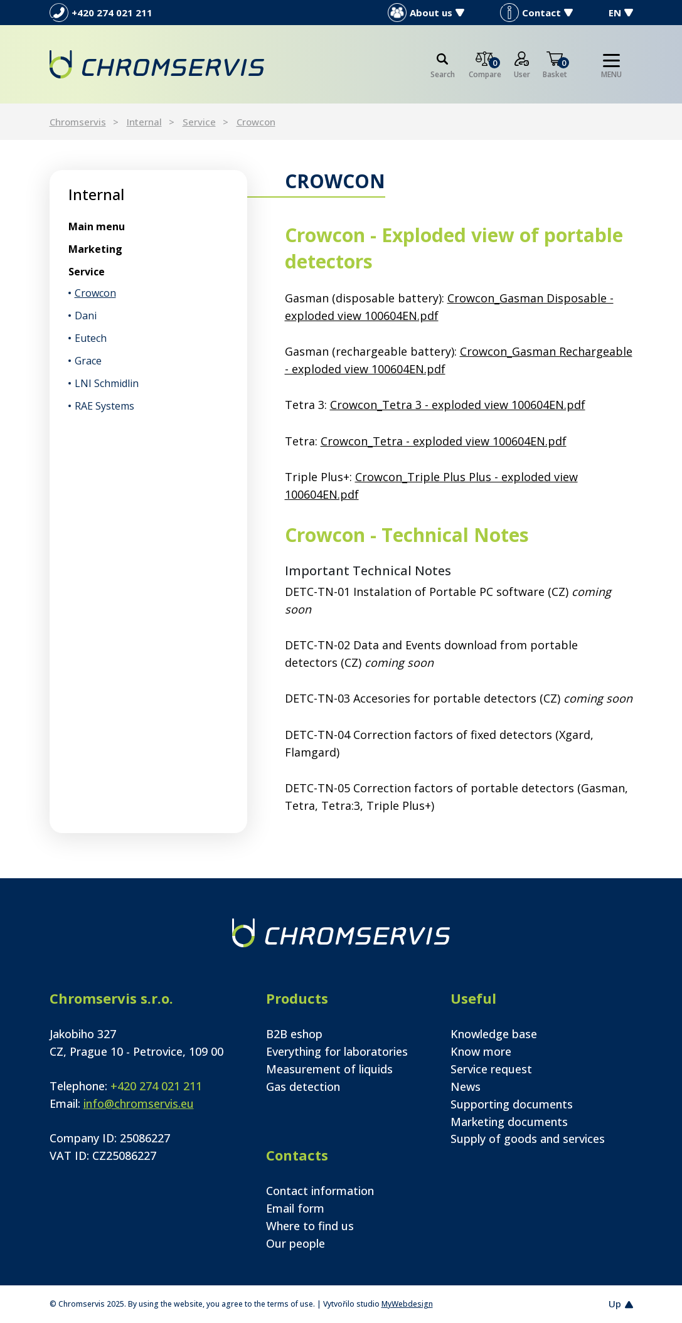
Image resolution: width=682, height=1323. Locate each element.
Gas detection (303, 1086)
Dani (86, 315)
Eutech (91, 338)
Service (199, 121)
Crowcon (256, 121)
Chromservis (78, 121)
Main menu (96, 226)
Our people (295, 1243)
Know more (480, 1051)
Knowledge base (493, 1033)
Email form (295, 1208)
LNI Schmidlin (107, 383)
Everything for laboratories (337, 1051)
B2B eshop (294, 1033)
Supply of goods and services (527, 1138)
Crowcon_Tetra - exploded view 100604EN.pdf (444, 441)
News (465, 1086)
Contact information (320, 1190)
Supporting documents (511, 1104)
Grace (88, 361)
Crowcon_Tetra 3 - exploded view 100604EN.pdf (457, 404)
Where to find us (310, 1225)
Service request (491, 1068)
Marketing (95, 249)
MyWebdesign (407, 1304)
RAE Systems (104, 406)
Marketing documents (509, 1121)
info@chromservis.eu (138, 1103)
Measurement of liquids (329, 1068)
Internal (144, 121)
